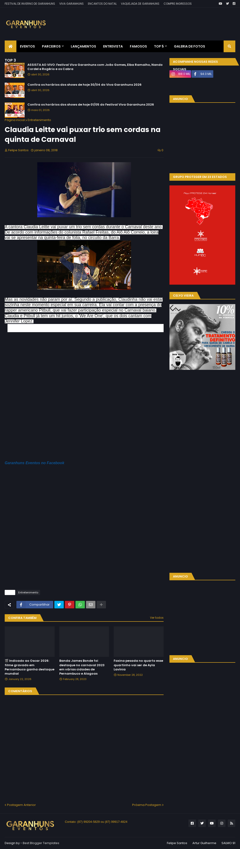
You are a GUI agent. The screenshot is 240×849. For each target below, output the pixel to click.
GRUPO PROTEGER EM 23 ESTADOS (200, 177)
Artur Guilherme (204, 843)
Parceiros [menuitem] (51, 46)
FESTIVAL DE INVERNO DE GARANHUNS (30, 4)
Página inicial (15, 120)
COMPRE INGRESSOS (178, 4)
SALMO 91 (228, 843)
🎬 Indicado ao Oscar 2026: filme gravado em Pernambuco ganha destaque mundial (29, 667)
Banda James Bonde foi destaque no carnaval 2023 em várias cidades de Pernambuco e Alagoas (82, 667)
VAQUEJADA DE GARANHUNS (140, 4)
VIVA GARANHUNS (71, 4)
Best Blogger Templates (41, 843)
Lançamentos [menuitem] (83, 46)
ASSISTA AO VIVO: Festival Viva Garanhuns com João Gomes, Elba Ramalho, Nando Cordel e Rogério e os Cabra (95, 67)
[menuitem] (10, 46)
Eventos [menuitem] (27, 46)
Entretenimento (39, 120)
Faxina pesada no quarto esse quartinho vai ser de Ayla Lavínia (138, 665)
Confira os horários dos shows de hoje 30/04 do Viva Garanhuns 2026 (84, 85)
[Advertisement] (150, 21)
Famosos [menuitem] (138, 46)
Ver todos (157, 618)
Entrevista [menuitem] (113, 46)
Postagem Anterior (21, 805)
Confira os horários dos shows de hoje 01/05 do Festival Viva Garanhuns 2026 (90, 105)
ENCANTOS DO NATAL (102, 4)
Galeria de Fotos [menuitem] (189, 46)
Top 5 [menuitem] (159, 46)
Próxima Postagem (146, 805)
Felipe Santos (177, 843)
